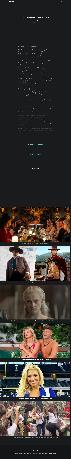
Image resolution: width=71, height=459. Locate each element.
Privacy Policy (41, 453)
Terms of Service (48, 453)
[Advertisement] (35, 184)
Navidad (54, 453)
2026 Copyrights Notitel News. (21, 453)
